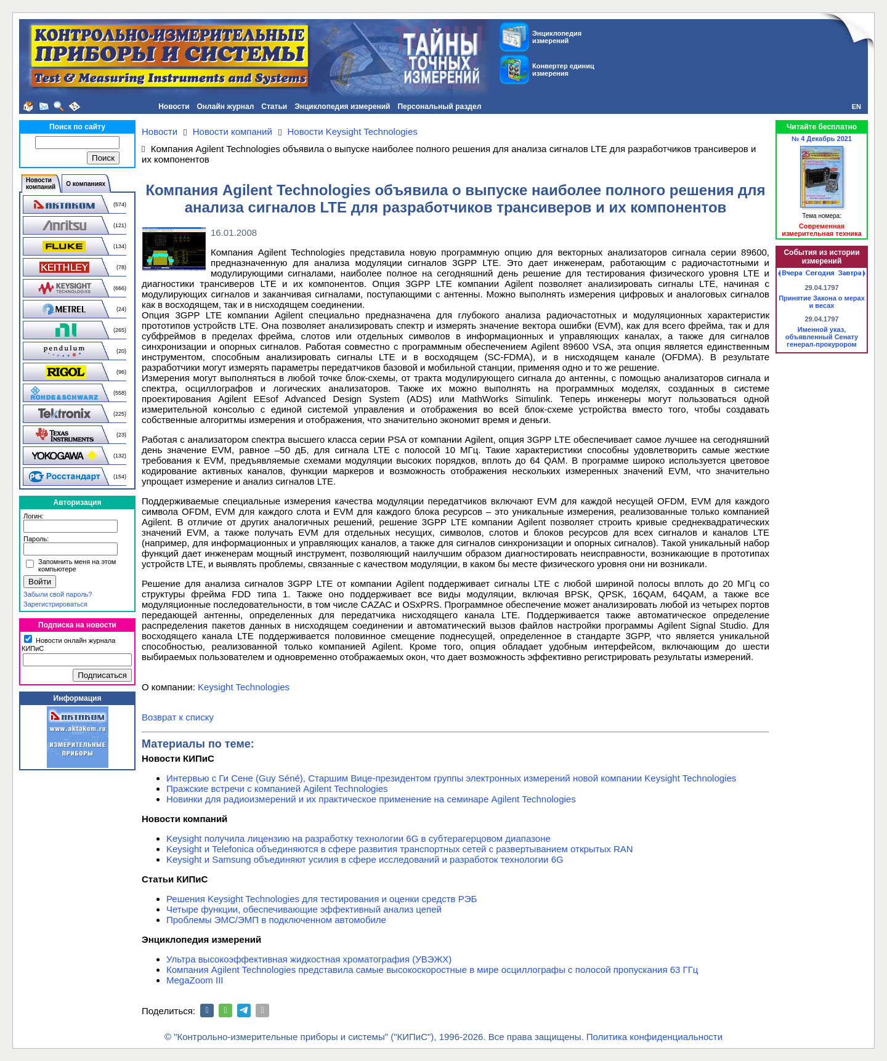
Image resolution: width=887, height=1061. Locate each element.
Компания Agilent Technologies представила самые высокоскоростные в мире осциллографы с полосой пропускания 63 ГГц (432, 969)
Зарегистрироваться (55, 604)
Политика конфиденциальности (654, 1036)
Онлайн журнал (225, 106)
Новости (173, 106)
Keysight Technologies (244, 687)
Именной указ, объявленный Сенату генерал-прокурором (822, 337)
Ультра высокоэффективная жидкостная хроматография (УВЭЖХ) (309, 959)
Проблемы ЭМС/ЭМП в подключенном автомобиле (276, 919)
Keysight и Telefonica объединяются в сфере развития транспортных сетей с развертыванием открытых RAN (399, 849)
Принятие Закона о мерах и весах (822, 301)
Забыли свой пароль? (57, 594)
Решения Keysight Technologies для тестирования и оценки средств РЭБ (321, 899)
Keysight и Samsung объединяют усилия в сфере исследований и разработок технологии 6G (365, 859)
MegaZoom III (195, 980)
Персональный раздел (439, 106)
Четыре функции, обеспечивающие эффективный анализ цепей (304, 909)
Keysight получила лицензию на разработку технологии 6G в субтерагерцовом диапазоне (358, 838)
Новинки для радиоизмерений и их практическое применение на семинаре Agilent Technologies (371, 799)
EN (856, 106)
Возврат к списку (178, 717)
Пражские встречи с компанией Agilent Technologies (277, 788)
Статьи (274, 106)
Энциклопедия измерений (342, 106)
